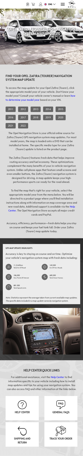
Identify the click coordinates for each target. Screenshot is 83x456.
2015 (60, 109)
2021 (10, 125)
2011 (10, 109)
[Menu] (62, 4)
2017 (23, 117)
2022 (23, 125)
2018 (35, 117)
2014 (48, 109)
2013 (35, 109)
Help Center (57, 377)
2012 (23, 109)
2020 (60, 117)
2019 (48, 117)
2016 (10, 117)
